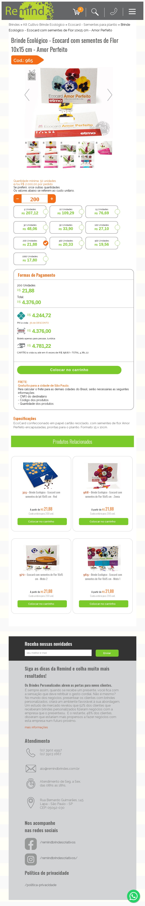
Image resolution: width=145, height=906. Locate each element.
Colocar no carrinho (69, 370)
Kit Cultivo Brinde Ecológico (44, 25)
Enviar (107, 653)
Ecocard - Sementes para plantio (92, 25)
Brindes (14, 25)
